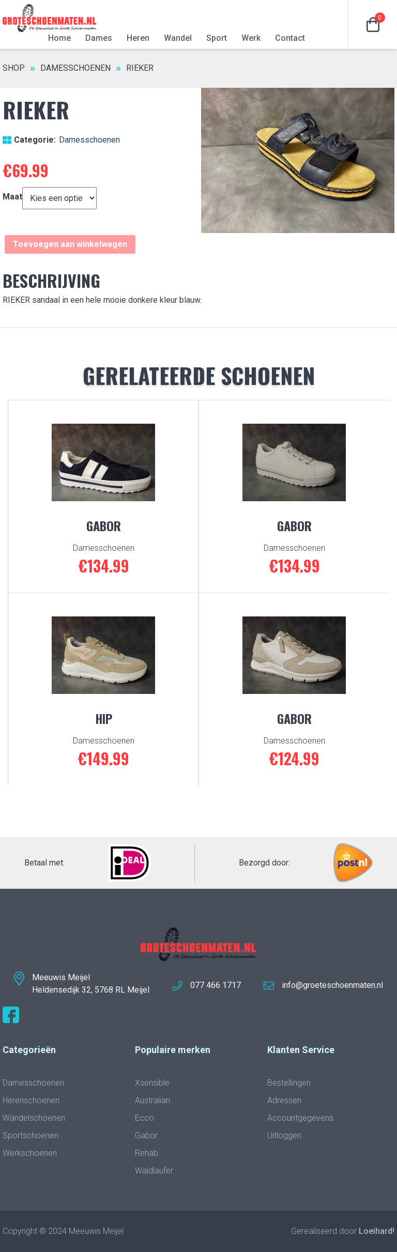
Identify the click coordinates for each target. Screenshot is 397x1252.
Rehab (146, 1153)
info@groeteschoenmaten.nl (332, 985)
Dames (98, 38)
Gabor (146, 1135)
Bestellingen (289, 1083)
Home (59, 38)
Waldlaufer (154, 1171)
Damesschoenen (75, 68)
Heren (138, 38)
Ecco (144, 1118)
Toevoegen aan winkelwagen (70, 244)
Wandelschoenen (34, 1118)
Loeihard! (376, 1231)
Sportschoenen (30, 1135)
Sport (216, 38)
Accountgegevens (300, 1118)
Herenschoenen (31, 1100)
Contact (290, 38)
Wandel (178, 38)
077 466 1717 (215, 985)
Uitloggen (284, 1135)
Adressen (284, 1100)
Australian (152, 1100)
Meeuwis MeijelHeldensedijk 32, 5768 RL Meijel (90, 983)
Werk (251, 38)
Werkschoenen (30, 1153)
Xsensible (152, 1083)
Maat (12, 197)
